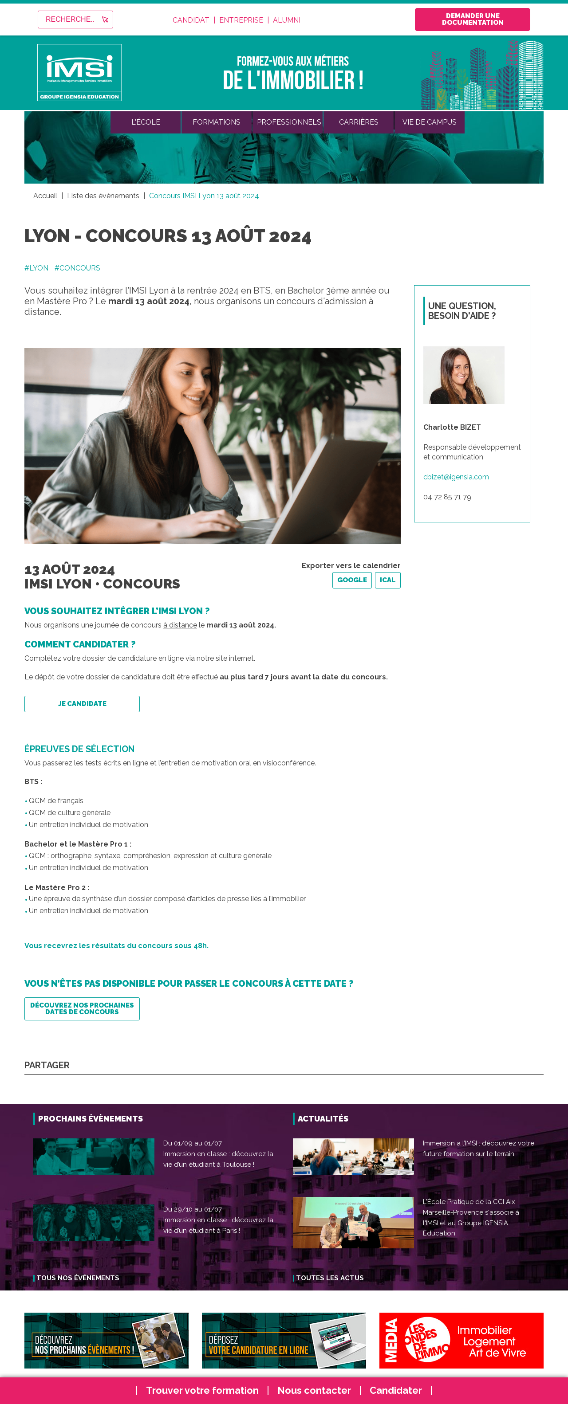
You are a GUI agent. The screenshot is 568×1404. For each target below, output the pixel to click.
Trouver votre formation (202, 1390)
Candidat (191, 20)
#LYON (36, 268)
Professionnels (289, 122)
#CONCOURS (77, 268)
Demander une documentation (473, 19)
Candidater (396, 1390)
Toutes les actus (330, 1278)
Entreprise (241, 20)
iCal (388, 580)
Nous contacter (314, 1390)
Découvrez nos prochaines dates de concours (82, 1008)
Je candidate (82, 704)
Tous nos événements (77, 1278)
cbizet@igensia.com (456, 477)
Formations (217, 122)
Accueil (45, 196)
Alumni (286, 20)
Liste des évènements (103, 196)
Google (352, 580)
